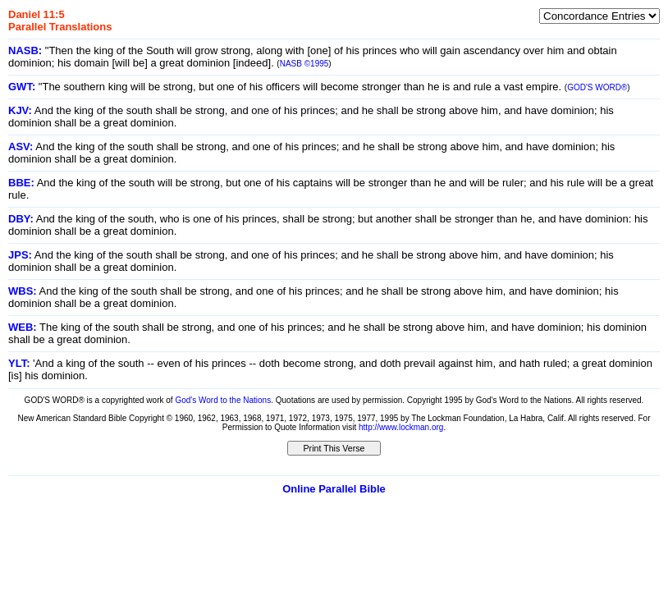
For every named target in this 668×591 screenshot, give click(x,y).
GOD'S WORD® (597, 87)
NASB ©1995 (304, 63)
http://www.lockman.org (401, 427)
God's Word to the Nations (223, 400)
